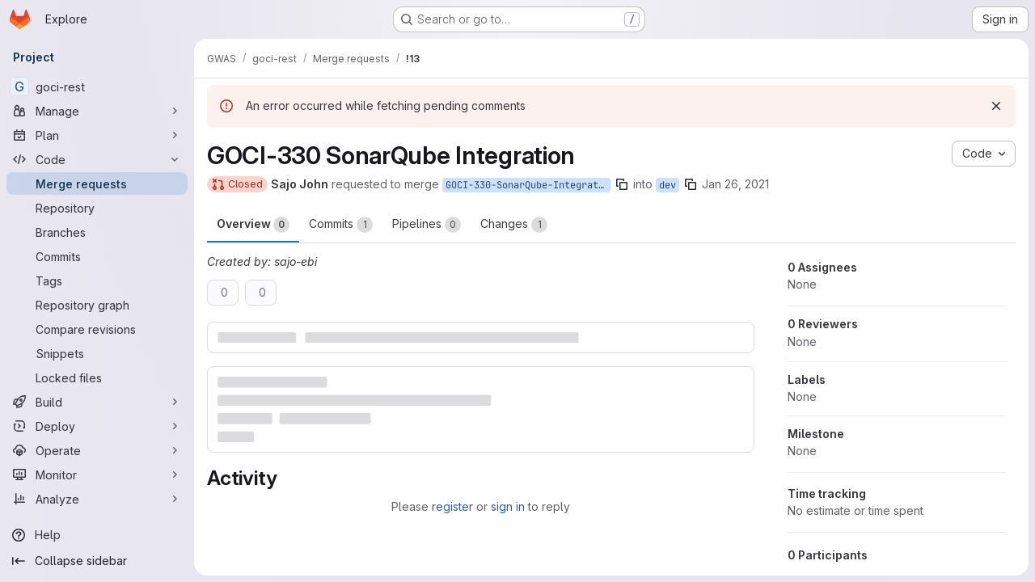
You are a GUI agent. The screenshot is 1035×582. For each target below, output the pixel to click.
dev (667, 185)
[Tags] (97, 280)
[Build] (97, 401)
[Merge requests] (97, 183)
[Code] (97, 159)
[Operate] (97, 450)
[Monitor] (97, 474)
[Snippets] (97, 353)
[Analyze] (97, 498)
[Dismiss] (996, 106)
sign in (508, 506)
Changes (513, 225)
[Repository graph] (97, 304)
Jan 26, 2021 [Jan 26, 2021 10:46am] (735, 184)
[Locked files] (97, 377)
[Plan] (97, 135)
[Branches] (97, 232)
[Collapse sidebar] (97, 561)
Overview (253, 225)
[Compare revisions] (97, 329)
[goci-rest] (97, 86)
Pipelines (426, 225)
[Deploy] (97, 426)
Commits (341, 225)
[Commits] (97, 256)
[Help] (97, 535)
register (452, 506)
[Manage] (97, 110)
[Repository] (97, 207)
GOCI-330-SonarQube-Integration (528, 185)
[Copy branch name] (622, 184)
